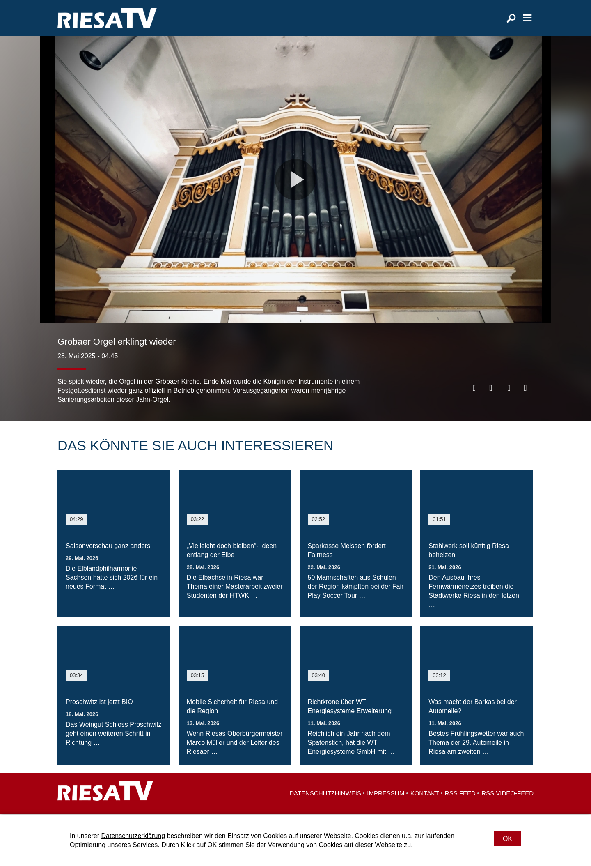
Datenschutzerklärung (133, 835)
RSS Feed (460, 794)
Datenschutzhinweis (325, 794)
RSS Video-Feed (507, 794)
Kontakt (424, 794)
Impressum (385, 794)
